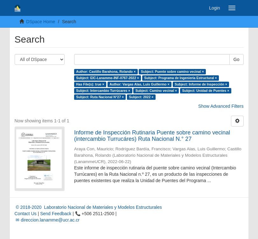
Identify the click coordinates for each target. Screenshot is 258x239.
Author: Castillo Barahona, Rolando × (106, 71)
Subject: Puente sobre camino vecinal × (172, 71)
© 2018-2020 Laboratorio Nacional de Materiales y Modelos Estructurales (88, 207)
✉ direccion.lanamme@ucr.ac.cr (47, 219)
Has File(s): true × (90, 84)
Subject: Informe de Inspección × (201, 84)
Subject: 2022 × (141, 97)
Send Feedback (55, 213)
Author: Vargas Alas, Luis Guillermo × (139, 84)
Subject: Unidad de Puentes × (205, 90)
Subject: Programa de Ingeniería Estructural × (180, 78)
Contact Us (26, 213)
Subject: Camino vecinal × (156, 90)
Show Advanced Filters (220, 106)
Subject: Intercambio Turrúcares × (103, 90)
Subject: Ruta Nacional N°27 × (100, 97)
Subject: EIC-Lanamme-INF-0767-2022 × (107, 78)
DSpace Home (40, 21)
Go (237, 59)
